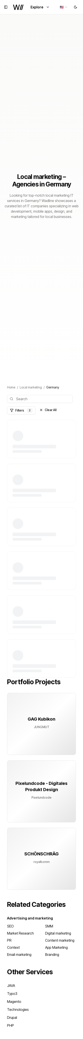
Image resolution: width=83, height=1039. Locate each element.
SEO (10, 926)
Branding (52, 954)
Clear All (47, 410)
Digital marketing (58, 933)
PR (9, 940)
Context (13, 947)
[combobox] (64, 7)
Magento (14, 1001)
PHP (10, 1025)
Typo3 (12, 993)
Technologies (18, 1009)
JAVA (11, 985)
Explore (40, 7)
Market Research (20, 933)
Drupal (12, 1017)
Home (11, 387)
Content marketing (59, 940)
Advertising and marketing (30, 918)
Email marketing (19, 954)
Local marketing (31, 387)
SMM (49, 926)
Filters (21, 410)
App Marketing (56, 947)
